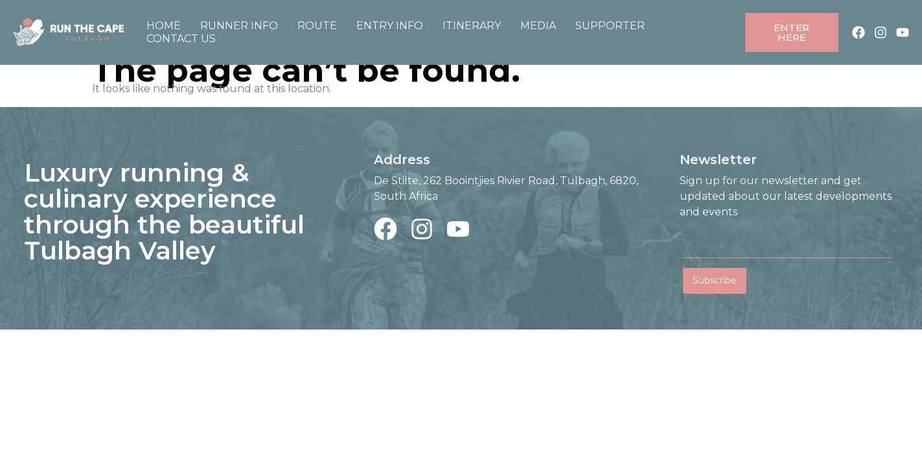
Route (317, 25)
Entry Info (389, 25)
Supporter (610, 25)
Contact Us (181, 38)
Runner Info (239, 25)
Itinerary (472, 25)
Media (538, 25)
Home (163, 25)
